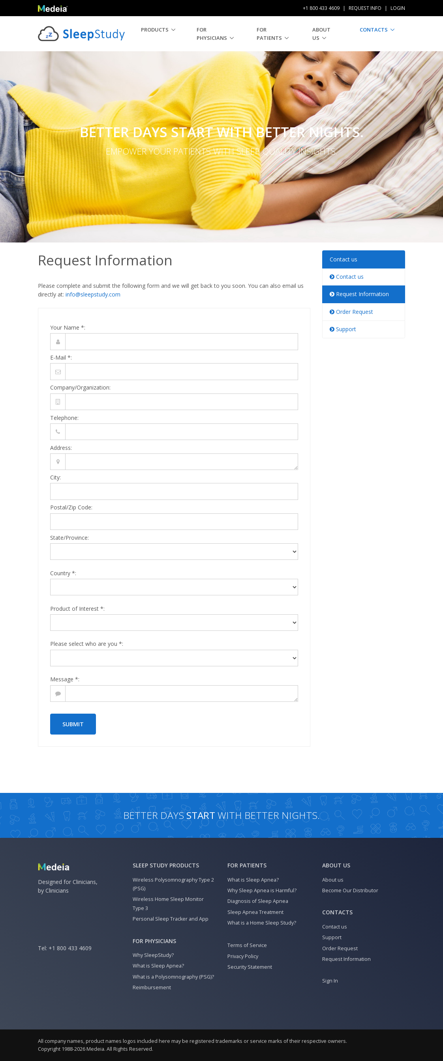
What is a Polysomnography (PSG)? (173, 976)
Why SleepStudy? (153, 955)
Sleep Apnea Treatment (255, 912)
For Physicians (212, 33)
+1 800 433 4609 (70, 948)
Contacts (374, 29)
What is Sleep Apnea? (158, 965)
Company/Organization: (80, 387)
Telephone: (64, 417)
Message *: (64, 679)
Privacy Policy (242, 956)
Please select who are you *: (86, 643)
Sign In (330, 980)
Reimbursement (152, 987)
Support (343, 329)
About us (321, 33)
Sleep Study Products (166, 865)
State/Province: (69, 537)
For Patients (269, 33)
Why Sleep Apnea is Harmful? (262, 890)
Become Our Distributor (350, 890)
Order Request (351, 311)
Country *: (63, 573)
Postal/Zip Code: (71, 507)
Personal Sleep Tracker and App (170, 919)
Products (155, 29)
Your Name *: (67, 327)
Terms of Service (247, 945)
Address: (61, 447)
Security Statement (249, 967)
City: (55, 477)
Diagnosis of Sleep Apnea (257, 901)
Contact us (343, 259)
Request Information (359, 294)
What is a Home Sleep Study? (261, 922)
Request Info (365, 8)
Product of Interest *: (77, 608)
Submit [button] (73, 724)
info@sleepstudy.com (93, 294)
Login (397, 8)
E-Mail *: (61, 357)
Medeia (95, 1049)
